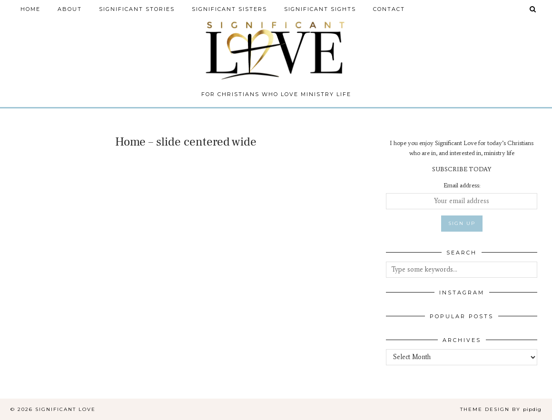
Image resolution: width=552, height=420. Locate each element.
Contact (389, 9)
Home (30, 9)
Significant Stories (137, 9)
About (70, 9)
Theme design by (501, 409)
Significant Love (65, 409)
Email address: (462, 185)
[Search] (533, 9)
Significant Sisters (229, 9)
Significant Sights (320, 9)
